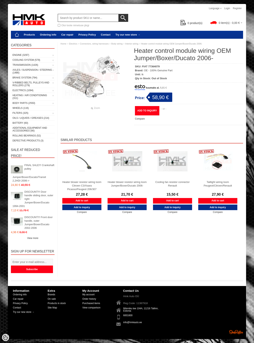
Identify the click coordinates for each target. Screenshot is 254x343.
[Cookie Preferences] (5, 337)
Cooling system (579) (26, 60)
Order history (89, 299)
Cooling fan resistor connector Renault (172, 184)
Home (63, 44)
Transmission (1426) (25, 65)
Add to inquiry (147, 110)
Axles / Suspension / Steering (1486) (32, 71)
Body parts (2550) (24, 103)
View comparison (91, 307)
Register (237, 8)
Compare (140, 118)
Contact (105, 34)
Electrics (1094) (23, 90)
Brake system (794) (25, 77)
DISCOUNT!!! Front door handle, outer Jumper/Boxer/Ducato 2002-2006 (38, 222)
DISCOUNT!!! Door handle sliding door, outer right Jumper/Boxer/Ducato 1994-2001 (33, 199)
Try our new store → (127, 34)
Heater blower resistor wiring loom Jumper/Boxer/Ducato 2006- (127, 184)
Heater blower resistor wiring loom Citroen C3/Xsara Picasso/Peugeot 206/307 (81, 186)
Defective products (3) (28, 140)
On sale (52, 299)
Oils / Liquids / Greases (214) (31, 118)
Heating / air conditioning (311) (30, 97)
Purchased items (91, 303)
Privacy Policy (87, 34)
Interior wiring (131, 44)
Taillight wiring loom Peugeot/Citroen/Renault (218, 184)
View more (32, 238)
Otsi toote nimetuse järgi (75, 25)
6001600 (128, 315)
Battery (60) (20, 123)
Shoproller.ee (236, 332)
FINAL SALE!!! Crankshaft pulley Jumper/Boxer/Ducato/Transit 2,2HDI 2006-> (33, 173)
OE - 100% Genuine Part (158, 70)
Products (29, 34)
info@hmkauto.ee (132, 322)
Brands (51, 294)
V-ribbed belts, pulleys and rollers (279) (31, 84)
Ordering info (48, 34)
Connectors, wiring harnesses (94, 44)
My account (88, 294)
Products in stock (57, 303)
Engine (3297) (21, 55)
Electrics (73, 44)
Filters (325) (20, 113)
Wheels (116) (21, 108)
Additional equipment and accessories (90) (30, 129)
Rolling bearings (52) (27, 135)
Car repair (67, 34)
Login (227, 8)
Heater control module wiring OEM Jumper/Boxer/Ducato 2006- (171, 44)
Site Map (52, 307)
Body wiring (117, 44)
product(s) (191, 23)
